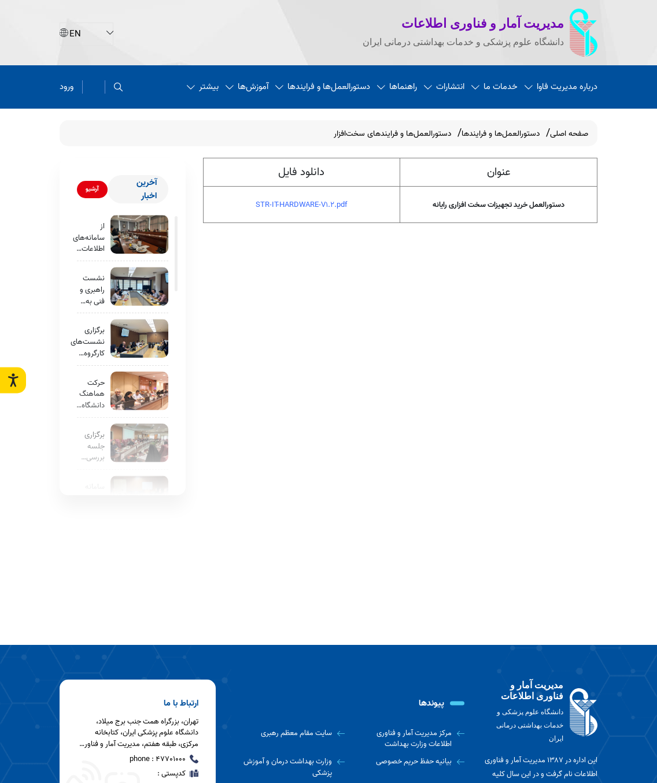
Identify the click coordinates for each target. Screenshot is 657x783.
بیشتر (203, 87)
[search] (118, 87)
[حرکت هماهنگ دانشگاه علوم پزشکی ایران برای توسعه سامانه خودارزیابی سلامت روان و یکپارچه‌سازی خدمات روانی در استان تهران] (139, 391)
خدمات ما (494, 87)
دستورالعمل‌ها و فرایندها (322, 87)
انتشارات (444, 87)
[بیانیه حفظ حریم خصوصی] (409, 761)
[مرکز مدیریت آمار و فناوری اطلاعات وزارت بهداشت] (409, 739)
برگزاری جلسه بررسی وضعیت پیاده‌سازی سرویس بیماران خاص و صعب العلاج (90, 446)
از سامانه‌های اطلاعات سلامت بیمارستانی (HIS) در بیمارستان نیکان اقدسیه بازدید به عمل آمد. (89, 238)
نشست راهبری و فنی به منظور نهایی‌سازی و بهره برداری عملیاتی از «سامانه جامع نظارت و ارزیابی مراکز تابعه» (89, 290)
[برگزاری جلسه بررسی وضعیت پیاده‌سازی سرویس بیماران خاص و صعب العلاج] (139, 443)
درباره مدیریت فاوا (561, 87)
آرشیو (92, 189)
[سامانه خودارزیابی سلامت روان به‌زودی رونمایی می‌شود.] (139, 495)
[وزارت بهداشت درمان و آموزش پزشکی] (289, 767)
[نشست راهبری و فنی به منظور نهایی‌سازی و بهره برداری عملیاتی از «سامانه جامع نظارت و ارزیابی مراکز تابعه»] (139, 286)
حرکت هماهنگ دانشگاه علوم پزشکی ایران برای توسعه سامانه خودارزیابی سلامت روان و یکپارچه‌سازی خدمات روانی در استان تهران (86, 394)
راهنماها (397, 87)
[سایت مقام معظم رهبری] (289, 733)
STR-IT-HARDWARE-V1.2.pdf (302, 205)
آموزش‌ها (247, 87)
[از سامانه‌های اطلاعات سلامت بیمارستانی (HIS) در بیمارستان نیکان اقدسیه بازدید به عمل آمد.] (139, 234)
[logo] (539, 712)
